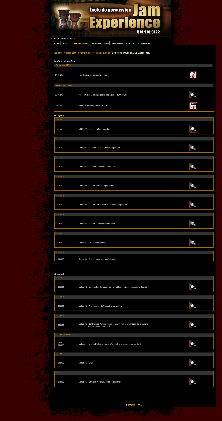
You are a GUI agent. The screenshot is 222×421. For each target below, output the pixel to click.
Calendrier (130, 43)
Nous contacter (144, 43)
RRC (140, 405)
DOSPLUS (130, 405)
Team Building (117, 43)
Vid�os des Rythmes (79, 43)
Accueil (54, 38)
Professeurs (96, 43)
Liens (106, 43)
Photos (65, 43)
